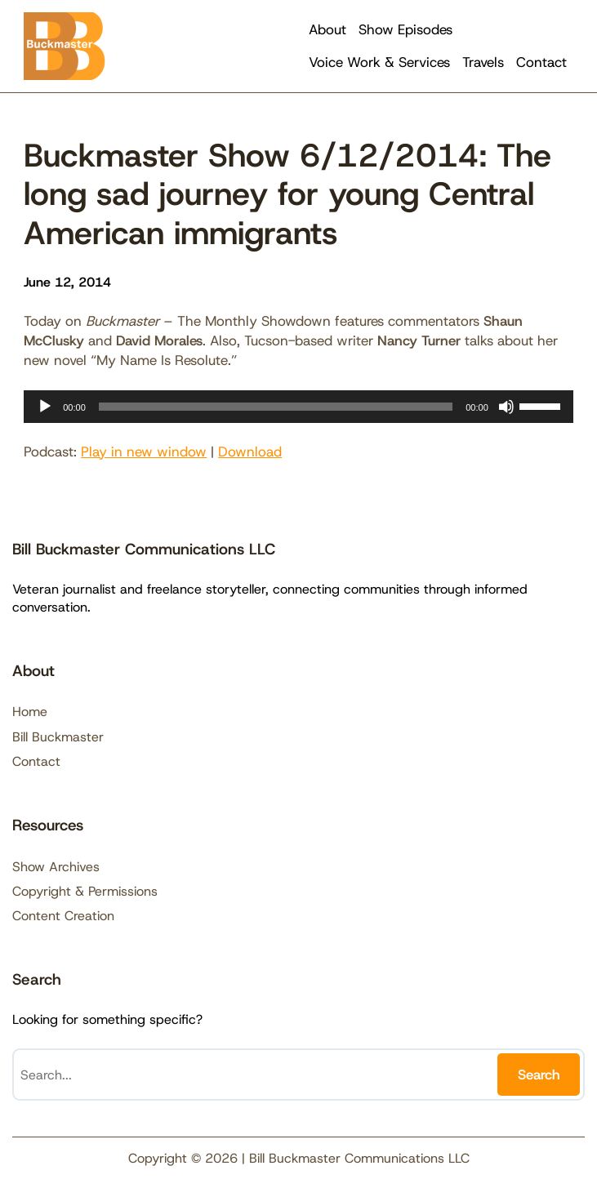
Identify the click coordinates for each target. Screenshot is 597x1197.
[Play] (45, 406)
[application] (298, 406)
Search (539, 1075)
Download (250, 452)
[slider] (275, 407)
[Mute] (506, 406)
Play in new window (144, 452)
